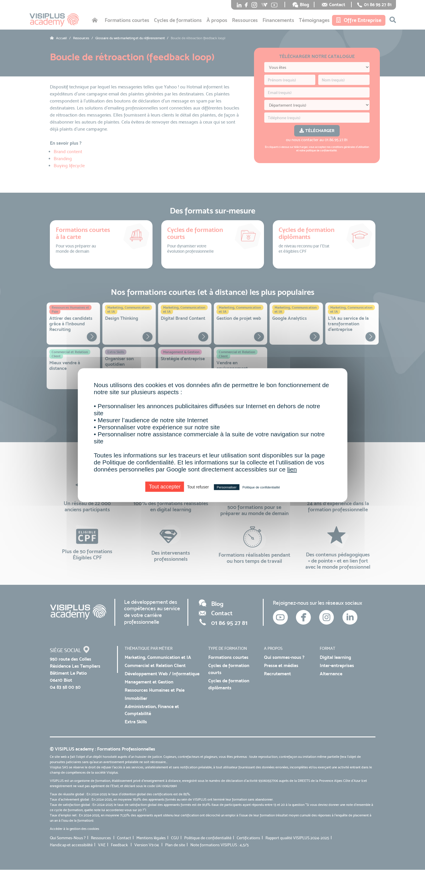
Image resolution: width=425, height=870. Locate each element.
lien (292, 469)
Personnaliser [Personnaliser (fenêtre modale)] (226, 487)
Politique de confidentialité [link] (261, 487)
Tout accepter (165, 486)
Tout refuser (198, 486)
